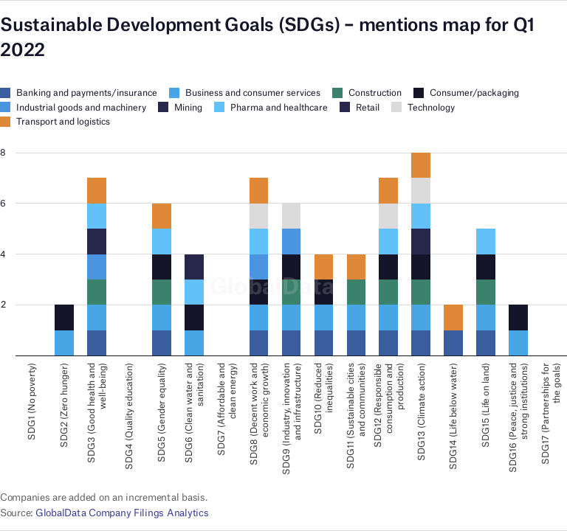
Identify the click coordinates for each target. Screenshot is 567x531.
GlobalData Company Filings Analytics (122, 512)
